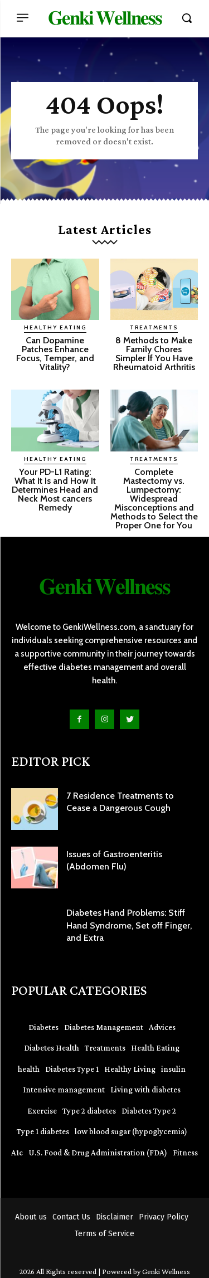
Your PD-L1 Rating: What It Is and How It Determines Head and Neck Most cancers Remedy (55, 490)
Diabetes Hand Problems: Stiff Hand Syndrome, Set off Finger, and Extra (129, 925)
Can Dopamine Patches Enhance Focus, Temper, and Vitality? (55, 353)
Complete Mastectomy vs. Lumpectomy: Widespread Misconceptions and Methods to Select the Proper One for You (154, 499)
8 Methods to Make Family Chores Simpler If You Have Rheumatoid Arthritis (154, 353)
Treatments (154, 327)
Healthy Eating (55, 327)
